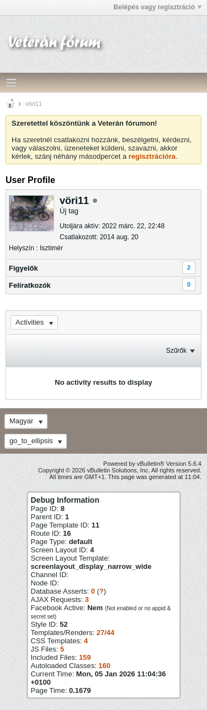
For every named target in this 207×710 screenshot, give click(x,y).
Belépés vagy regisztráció (157, 7)
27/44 (106, 632)
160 (104, 665)
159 (85, 657)
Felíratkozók (30, 285)
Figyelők (23, 268)
